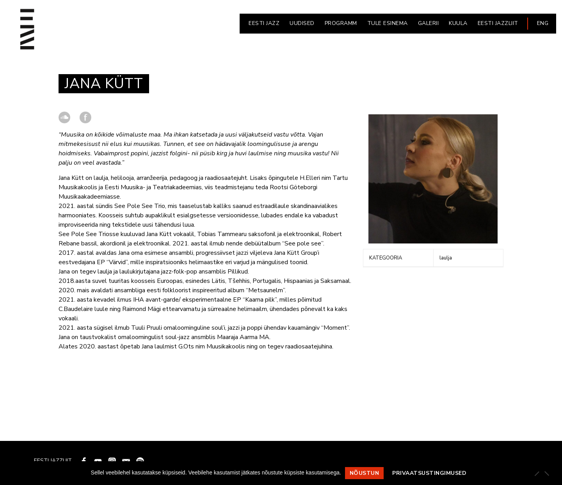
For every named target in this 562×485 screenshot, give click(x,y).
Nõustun (364, 473)
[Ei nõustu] (546, 473)
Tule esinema (387, 23)
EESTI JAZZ (264, 23)
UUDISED (302, 23)
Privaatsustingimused (429, 473)
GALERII (428, 23)
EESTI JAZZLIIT (498, 23)
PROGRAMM (341, 23)
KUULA (458, 23)
